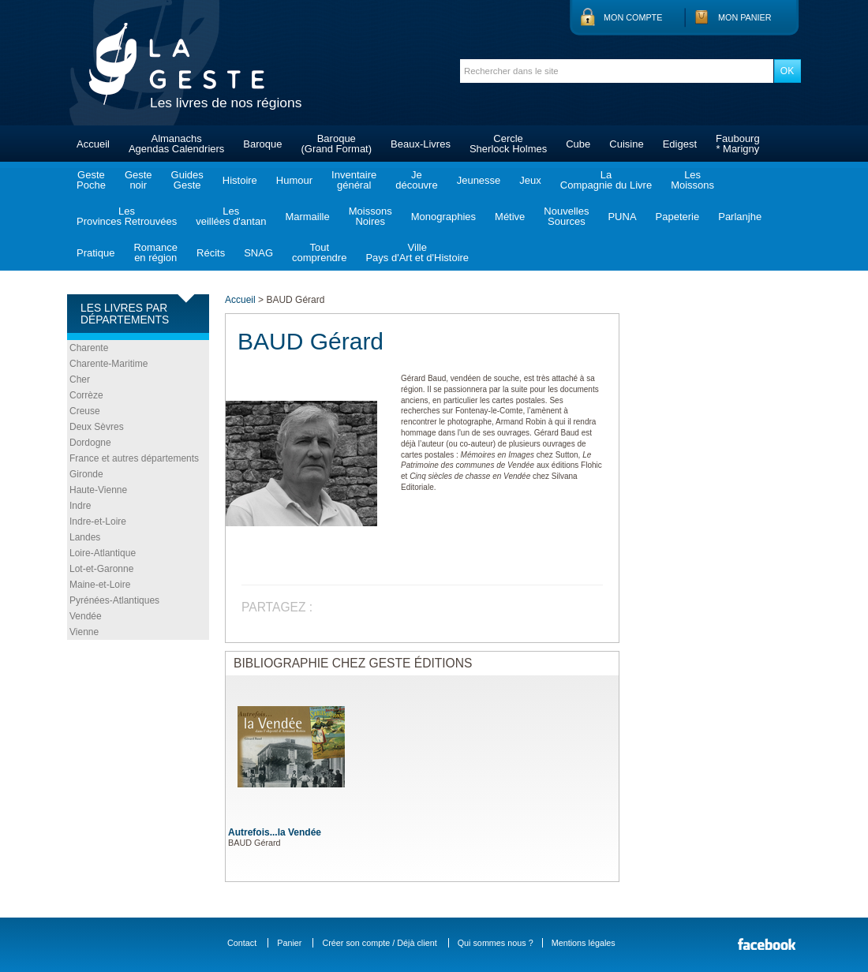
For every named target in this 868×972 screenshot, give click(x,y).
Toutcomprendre (319, 252)
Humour (294, 180)
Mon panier (745, 17)
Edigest (680, 144)
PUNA (622, 216)
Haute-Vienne (98, 489)
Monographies (443, 216)
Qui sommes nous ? (495, 943)
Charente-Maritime (108, 363)
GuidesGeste (187, 180)
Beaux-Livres (421, 144)
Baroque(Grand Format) (336, 144)
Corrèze (86, 395)
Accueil (93, 144)
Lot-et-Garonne (101, 568)
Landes (84, 537)
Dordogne (90, 442)
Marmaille (307, 216)
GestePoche (91, 180)
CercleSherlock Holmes (508, 144)
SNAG (258, 253)
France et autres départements (134, 458)
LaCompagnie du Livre (606, 180)
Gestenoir (138, 180)
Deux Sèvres (96, 426)
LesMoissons (692, 180)
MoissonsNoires (370, 216)
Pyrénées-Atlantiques (114, 600)
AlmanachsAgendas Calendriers (176, 144)
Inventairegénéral (353, 180)
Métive (510, 216)
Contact (241, 943)
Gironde (86, 474)
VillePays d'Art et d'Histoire (417, 252)
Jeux (530, 180)
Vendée (85, 616)
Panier (289, 943)
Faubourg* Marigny (738, 144)
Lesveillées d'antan (231, 216)
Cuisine (626, 144)
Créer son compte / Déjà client (379, 943)
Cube (578, 144)
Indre (80, 505)
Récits (210, 253)
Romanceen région (155, 252)
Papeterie (678, 216)
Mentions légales (583, 943)
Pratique (95, 253)
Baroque (262, 144)
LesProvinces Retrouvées (127, 216)
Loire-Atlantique (102, 553)
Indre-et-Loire (97, 521)
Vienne (84, 631)
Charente (88, 347)
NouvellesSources (566, 216)
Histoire (240, 180)
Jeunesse (479, 180)
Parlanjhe (739, 216)
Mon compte (633, 17)
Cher (79, 379)
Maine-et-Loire (99, 584)
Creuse (84, 411)
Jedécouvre (416, 180)
